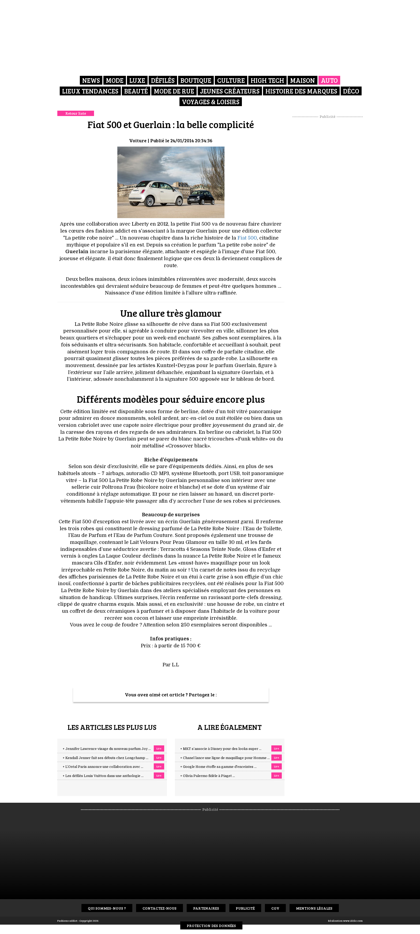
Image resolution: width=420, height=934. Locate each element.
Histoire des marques (301, 91)
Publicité (245, 908)
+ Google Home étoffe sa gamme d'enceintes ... (218, 767)
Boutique (196, 80)
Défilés (163, 80)
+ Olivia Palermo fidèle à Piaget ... (207, 776)
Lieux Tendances (90, 91)
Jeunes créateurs (230, 91)
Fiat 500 (247, 238)
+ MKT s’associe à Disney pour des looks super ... (220, 749)
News (91, 80)
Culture (231, 80)
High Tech (267, 80)
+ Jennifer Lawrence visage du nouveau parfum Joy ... (107, 749)
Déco (351, 91)
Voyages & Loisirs (210, 101)
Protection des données (211, 925)
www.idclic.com (353, 920)
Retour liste (75, 113)
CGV (275, 908)
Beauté (136, 91)
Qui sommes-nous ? (107, 908)
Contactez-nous (159, 908)
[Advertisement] (327, 199)
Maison (302, 80)
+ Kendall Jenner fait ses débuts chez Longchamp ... (105, 758)
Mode (114, 80)
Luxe (137, 80)
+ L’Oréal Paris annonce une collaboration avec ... (103, 767)
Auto (329, 80)
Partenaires (206, 908)
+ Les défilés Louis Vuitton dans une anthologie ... (103, 776)
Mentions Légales (314, 908)
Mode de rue (174, 91)
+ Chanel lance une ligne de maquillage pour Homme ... (225, 758)
